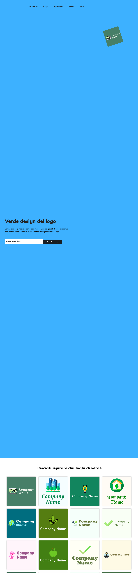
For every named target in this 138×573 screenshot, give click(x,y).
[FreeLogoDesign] (15, 4)
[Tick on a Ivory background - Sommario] (84, 555)
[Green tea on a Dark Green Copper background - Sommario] (21, 491)
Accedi (131, 4)
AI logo (44, 4)
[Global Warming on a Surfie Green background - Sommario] (21, 523)
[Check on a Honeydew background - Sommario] (116, 523)
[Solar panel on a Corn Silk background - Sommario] (116, 555)
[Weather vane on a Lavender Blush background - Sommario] (21, 555)
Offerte (70, 4)
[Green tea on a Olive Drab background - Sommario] (53, 523)
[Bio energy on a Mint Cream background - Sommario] (84, 523)
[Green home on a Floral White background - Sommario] (116, 491)
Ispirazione (57, 4)
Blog (81, 4)
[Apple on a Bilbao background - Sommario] (53, 555)
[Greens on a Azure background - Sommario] (53, 491)
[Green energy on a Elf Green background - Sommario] (84, 491)
